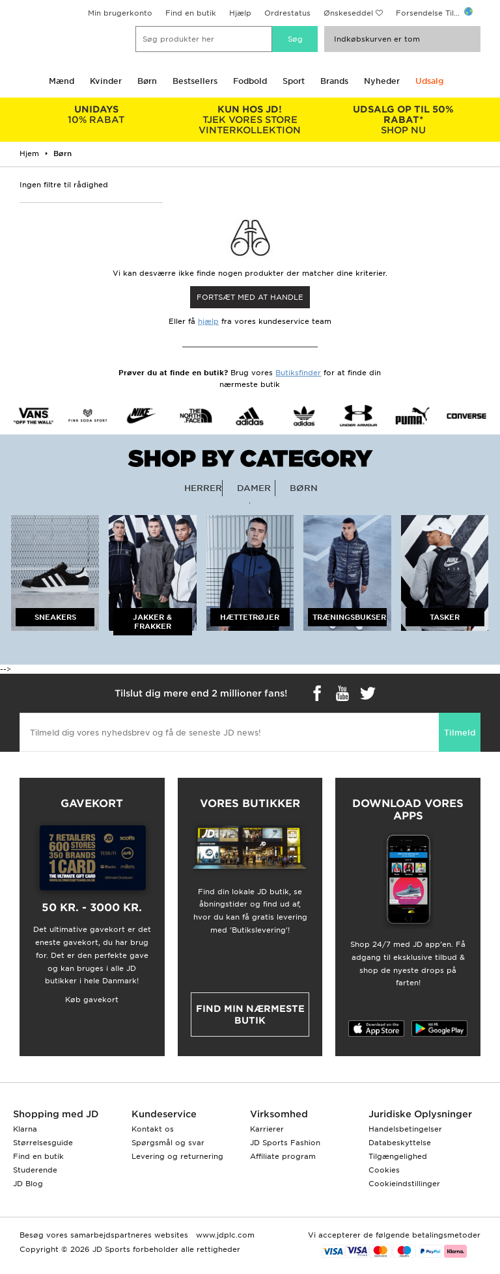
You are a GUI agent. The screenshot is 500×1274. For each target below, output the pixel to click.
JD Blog (28, 1183)
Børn (147, 81)
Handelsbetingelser (405, 1129)
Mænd (61, 81)
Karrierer (267, 1129)
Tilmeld (459, 732)
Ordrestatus (287, 13)
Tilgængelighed (397, 1156)
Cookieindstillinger (404, 1183)
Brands (334, 81)
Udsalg (429, 81)
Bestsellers (195, 81)
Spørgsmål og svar (168, 1142)
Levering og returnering (177, 1156)
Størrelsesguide (43, 1142)
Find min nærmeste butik (250, 1014)
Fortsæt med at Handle (250, 297)
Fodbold (250, 81)
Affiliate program (283, 1156)
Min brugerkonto (120, 13)
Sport (294, 81)
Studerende (35, 1169)
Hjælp (240, 13)
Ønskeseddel (348, 13)
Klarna (25, 1129)
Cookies (384, 1169)
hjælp (208, 321)
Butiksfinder (298, 372)
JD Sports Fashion (285, 1142)
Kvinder (106, 81)
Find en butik (190, 13)
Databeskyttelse (399, 1142)
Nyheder (382, 81)
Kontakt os (153, 1129)
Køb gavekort (91, 999)
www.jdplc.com (224, 1235)
